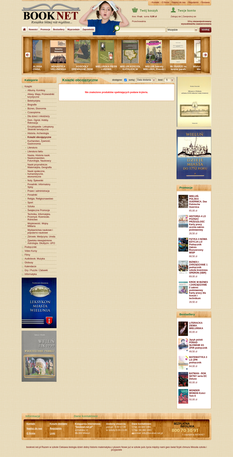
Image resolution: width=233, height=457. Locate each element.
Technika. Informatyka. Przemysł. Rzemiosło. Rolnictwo (39, 217)
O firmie (165, 2)
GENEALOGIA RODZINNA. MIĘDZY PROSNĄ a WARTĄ (35, 70)
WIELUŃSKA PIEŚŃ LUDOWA (107, 68)
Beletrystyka (33, 100)
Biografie (32, 104)
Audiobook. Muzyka (35, 258)
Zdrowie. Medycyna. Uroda (41, 236)
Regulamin (193, 2)
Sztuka (31, 206)
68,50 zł (193, 256)
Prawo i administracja (38, 191)
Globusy (29, 262)
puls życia (146, 447)
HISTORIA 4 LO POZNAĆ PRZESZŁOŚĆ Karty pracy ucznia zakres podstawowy (197, 223)
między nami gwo (161, 447)
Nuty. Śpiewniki (35, 180)
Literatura (32, 147)
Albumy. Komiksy (36, 90)
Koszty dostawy (58, 423)
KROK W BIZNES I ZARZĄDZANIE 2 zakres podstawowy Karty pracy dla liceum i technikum (198, 290)
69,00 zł (193, 276)
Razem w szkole (50, 447)
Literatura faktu (35, 151)
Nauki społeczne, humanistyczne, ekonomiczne (36, 174)
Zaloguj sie (176, 16)
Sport (30, 202)
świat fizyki (176, 447)
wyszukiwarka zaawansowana (196, 24)
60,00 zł (193, 382)
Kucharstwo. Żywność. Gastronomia (39, 142)
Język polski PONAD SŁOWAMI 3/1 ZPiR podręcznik (198, 343)
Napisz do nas (179, 2)
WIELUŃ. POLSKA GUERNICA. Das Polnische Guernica (198, 201)
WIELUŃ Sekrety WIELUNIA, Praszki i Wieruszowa (155, 69)
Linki (52, 433)
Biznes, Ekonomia (36, 108)
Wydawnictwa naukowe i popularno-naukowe (40, 231)
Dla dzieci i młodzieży (38, 116)
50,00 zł (193, 399)
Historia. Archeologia (38, 133)
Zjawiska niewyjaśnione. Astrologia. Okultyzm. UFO (41, 242)
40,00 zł (193, 332)
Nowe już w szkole (130, 447)
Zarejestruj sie (189, 16)
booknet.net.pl (33, 447)
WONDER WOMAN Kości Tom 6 (197, 393)
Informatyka (31, 274)
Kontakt (155, 2)
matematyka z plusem (109, 447)
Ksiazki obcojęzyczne (39, 137)
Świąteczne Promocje (38, 210)
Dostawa (205, 2)
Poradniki (32, 194)
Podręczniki (31, 247)
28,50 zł (193, 233)
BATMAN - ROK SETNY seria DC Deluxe (198, 376)
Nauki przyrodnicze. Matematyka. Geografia (39, 166)
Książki (28, 86)
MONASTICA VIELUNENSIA (59, 68)
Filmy (27, 254)
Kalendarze (30, 266)
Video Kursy (31, 251)
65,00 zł (193, 210)
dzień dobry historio (87, 447)
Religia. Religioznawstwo (40, 198)
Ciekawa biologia (68, 447)
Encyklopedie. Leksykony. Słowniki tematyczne (40, 128)
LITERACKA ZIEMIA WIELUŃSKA (196, 326)
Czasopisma (33, 112)
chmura (186, 447)
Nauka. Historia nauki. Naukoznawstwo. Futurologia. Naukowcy (39, 158)
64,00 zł (193, 366)
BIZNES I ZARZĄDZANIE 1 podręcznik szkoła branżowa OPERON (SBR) (198, 267)
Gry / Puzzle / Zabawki (36, 270)
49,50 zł (193, 351)
